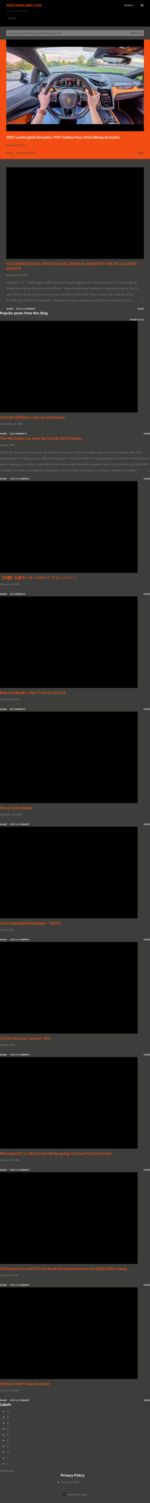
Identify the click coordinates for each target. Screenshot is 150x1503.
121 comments (18, 433)
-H (7, 1452)
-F (7, 1440)
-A (7, 1411)
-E (7, 1434)
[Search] (128, 5)
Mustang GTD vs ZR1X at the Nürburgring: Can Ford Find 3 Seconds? (56, 1153)
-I (7, 1458)
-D (7, 1428)
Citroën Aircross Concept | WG (25, 1038)
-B (7, 1417)
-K (7, 1463)
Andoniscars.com (24, 5)
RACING (12, 18)
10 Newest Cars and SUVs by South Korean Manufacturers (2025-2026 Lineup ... (65, 1268)
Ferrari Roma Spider (16, 808)
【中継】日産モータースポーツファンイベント (38, 577)
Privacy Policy (70, 1482)
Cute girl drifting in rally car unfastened (32, 417)
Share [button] (9, 153)
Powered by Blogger (75, 1494)
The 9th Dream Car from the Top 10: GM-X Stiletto (41, 438)
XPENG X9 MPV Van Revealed (24, 1384)
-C (7, 1423)
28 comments (17, 594)
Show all (136, 33)
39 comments (17, 709)
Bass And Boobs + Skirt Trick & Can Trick (33, 692)
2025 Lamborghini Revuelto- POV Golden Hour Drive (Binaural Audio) (62, 137)
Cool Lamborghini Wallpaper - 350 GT (30, 923)
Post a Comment (26, 153)
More (141, 153)
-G (7, 1446)
